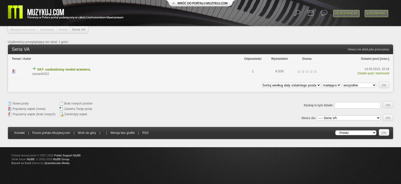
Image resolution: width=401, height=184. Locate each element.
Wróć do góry (87, 133)
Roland (63, 29)
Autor (27, 59)
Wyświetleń (279, 59)
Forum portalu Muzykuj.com (51, 133)
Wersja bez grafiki (122, 133)
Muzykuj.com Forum (23, 29)
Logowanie (376, 13)
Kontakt (19, 133)
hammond (382, 73)
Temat (16, 59)
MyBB (31, 159)
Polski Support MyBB (67, 155)
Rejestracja (346, 13)
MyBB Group (61, 159)
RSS (145, 133)
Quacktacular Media (56, 163)
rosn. (384, 59)
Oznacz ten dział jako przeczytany (368, 49)
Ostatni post (370, 59)
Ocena (307, 59)
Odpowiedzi (252, 59)
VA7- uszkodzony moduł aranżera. (64, 69)
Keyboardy (47, 29)
